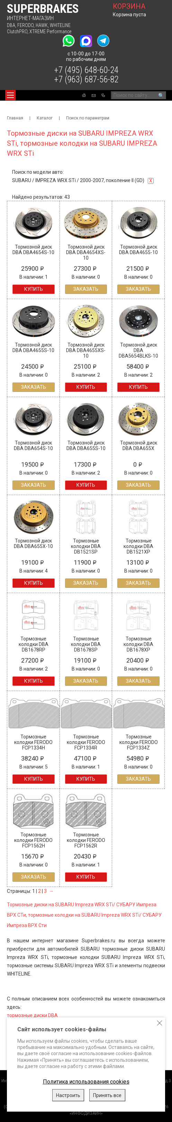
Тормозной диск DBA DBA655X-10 (33, 543)
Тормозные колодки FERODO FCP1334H (33, 742)
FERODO (25, 25)
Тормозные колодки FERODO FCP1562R (86, 840)
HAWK (42, 25)
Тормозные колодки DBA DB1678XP (138, 644)
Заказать (85, 289)
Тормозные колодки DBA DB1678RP (33, 644)
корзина (129, 6)
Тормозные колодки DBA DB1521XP (138, 546)
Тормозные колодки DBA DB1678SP (86, 644)
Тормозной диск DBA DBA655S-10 (86, 445)
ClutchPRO (17, 31)
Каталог (45, 118)
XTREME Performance (50, 31)
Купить (33, 289)
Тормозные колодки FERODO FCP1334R (86, 742)
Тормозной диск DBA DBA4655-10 (138, 249)
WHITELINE (60, 25)
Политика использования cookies (86, 1081)
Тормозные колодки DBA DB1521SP (86, 546)
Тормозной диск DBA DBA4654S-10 (33, 249)
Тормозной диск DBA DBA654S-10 (33, 445)
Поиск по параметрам (87, 118)
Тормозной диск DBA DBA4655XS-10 (86, 350)
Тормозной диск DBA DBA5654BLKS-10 (138, 350)
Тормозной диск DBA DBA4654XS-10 (86, 252)
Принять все (107, 1095)
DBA (11, 25)
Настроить (68, 1095)
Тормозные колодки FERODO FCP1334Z (138, 742)
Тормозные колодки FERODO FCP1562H (33, 840)
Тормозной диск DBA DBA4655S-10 (33, 347)
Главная (15, 118)
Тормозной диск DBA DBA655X (138, 445)
